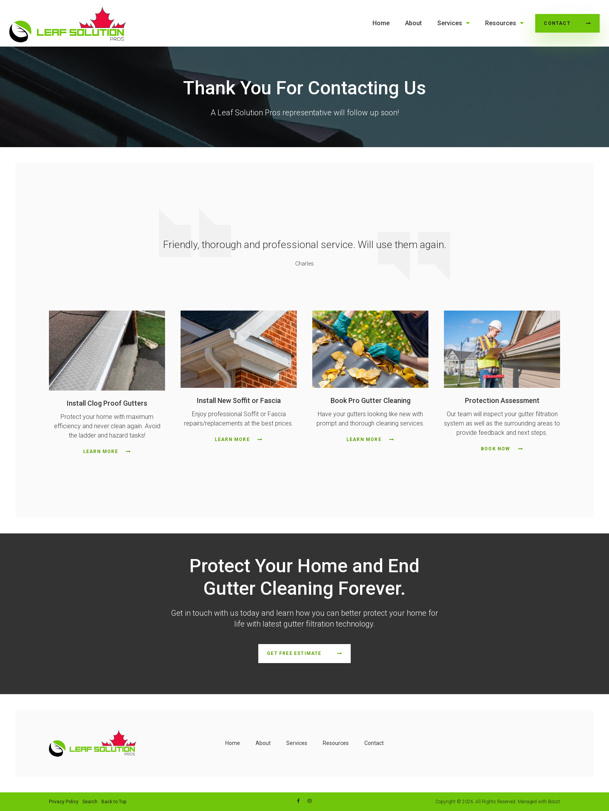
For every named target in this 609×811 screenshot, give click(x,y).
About (413, 23)
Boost (554, 801)
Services (449, 23)
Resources (500, 23)
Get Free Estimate (294, 653)
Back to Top (113, 801)
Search (89, 801)
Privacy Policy (63, 801)
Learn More (100, 451)
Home (381, 23)
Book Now (495, 449)
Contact (557, 23)
